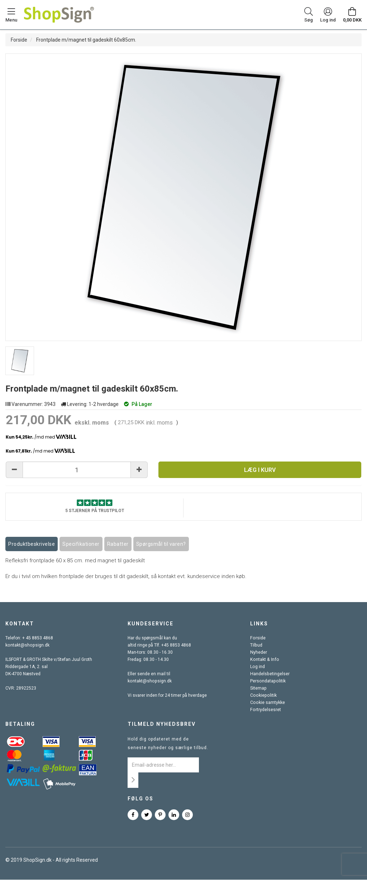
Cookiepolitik (262, 695)
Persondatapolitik (267, 681)
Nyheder (258, 652)
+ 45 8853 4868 (37, 638)
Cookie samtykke (267, 702)
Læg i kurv (260, 470)
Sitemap (258, 688)
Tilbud (256, 645)
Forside (19, 40)
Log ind (257, 667)
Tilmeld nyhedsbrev (162, 724)
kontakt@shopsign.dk (26, 645)
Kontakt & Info (263, 659)
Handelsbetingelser (269, 674)
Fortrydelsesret (265, 710)
